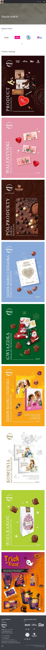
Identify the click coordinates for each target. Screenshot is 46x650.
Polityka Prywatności (36, 645)
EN (40, 1)
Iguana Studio (42, 646)
